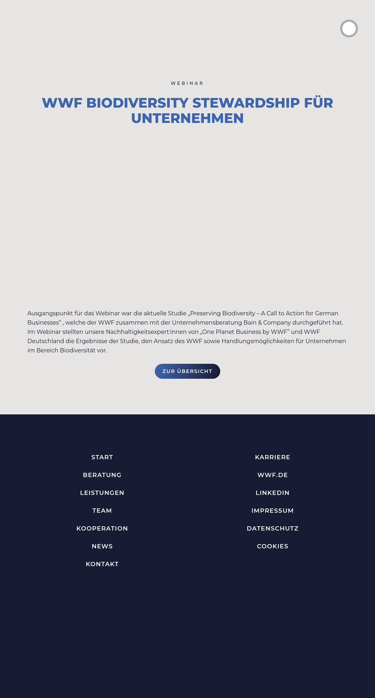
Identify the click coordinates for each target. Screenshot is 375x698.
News (102, 546)
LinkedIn (273, 492)
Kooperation (102, 528)
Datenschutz (273, 528)
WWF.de (272, 475)
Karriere (273, 457)
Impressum (273, 510)
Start (102, 457)
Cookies (273, 546)
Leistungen (102, 492)
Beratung (102, 475)
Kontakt (102, 564)
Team (102, 510)
